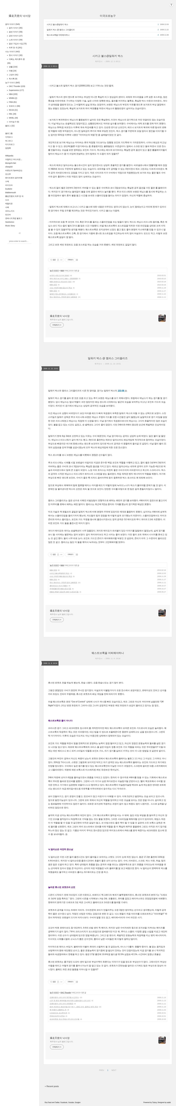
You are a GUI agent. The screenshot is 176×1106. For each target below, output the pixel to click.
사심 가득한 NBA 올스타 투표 (61, 288)
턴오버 (8, 215)
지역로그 (9, 137)
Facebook (63, 1102)
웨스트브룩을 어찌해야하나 (58, 35)
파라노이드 (9, 211)
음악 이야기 (12, 24)
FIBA (12, 102)
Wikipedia (9, 156)
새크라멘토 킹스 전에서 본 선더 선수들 (64, 1019)
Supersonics (16, 90)
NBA (12, 94)
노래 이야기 (15, 40)
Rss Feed (48, 1102)
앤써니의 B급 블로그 (13, 218)
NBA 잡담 (53, 285)
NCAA (13, 110)
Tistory (154, 1102)
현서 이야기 (15, 55)
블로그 (10, 126)
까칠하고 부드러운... (13, 159)
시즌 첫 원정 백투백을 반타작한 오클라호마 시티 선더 (70, 1001)
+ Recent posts (52, 1086)
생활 (12, 67)
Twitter (57, 1102)
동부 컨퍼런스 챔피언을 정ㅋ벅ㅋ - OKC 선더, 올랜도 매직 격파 (74, 1007)
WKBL (13, 118)
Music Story (10, 226)
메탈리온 (9, 204)
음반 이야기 (15, 32)
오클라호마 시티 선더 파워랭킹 (61, 1004)
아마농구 (13, 122)
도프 (7, 200)
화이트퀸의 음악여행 (13, 178)
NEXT (113, 1069)
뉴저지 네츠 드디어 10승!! (59, 275)
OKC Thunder (16, 86)
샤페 (7, 207)
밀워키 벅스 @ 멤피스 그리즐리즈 (61, 30)
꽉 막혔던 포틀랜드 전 (58, 1010)
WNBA (12, 98)
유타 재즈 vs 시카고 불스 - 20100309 (64, 278)
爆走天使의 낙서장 (20, 15)
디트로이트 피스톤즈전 (58, 1013)
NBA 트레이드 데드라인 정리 (61, 282)
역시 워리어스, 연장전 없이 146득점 (63, 297)
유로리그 (14, 106)
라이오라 (9, 185)
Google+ (78, 1102)
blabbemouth (10, 192)
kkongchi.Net (10, 163)
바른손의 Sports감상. (14, 170)
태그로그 (9, 141)
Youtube (71, 1102)
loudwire (8, 189)
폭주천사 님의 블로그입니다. (61, 320)
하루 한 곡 (15, 48)
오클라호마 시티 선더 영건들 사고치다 (64, 997)
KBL (12, 114)
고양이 (13, 75)
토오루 (8, 174)
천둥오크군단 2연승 (57, 1016)
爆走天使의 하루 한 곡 (14, 196)
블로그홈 (9, 133)
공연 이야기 (15, 36)
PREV (101, 1069)
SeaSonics (9, 222)
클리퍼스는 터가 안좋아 (59, 586)
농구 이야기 (12, 83)
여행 (12, 71)
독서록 (12, 79)
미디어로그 (9, 144)
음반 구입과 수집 (17, 44)
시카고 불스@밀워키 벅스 (57, 24)
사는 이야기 (12, 51)
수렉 (7, 181)
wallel (169, 1102)
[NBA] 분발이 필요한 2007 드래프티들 (64, 592)
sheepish (9, 167)
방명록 (8, 148)
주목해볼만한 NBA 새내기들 (60, 589)
